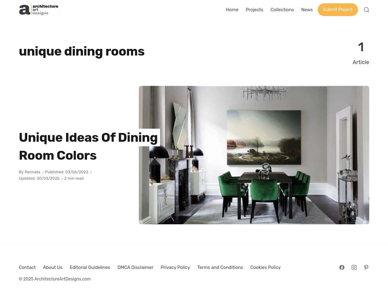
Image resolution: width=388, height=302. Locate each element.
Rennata (32, 172)
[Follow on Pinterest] (366, 267)
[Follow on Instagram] (354, 267)
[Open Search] (366, 10)
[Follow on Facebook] (341, 267)
